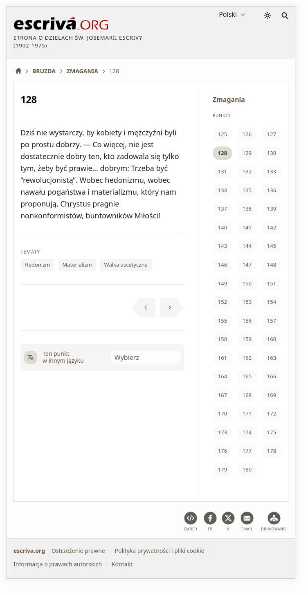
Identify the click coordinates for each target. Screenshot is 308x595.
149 (222, 283)
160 (271, 339)
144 (247, 245)
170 (222, 413)
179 (222, 469)
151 (271, 283)
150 (247, 283)
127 (271, 134)
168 (247, 395)
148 (271, 264)
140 (222, 227)
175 (271, 432)
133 (271, 171)
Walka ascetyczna (126, 264)
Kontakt (122, 564)
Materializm (77, 264)
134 (222, 190)
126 (247, 134)
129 (247, 153)
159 (247, 339)
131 (222, 171)
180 (247, 469)
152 (222, 301)
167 (222, 395)
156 (247, 320)
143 (222, 245)
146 (222, 264)
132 (247, 171)
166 (271, 376)
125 (222, 134)
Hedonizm (37, 264)
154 (271, 301)
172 (271, 413)
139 (271, 208)
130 (271, 153)
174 (247, 432)
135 (247, 190)
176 (222, 450)
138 (247, 208)
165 (247, 376)
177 (247, 450)
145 (271, 245)
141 (247, 227)
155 (222, 320)
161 (222, 357)
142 (271, 227)
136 (271, 190)
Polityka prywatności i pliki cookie (159, 551)
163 (271, 357)
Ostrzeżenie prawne (78, 551)
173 (222, 432)
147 (247, 264)
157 (271, 320)
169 (271, 395)
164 (222, 376)
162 (247, 357)
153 (247, 301)
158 (222, 339)
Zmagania (229, 99)
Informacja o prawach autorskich (57, 564)
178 (271, 450)
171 (247, 413)
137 (222, 208)
